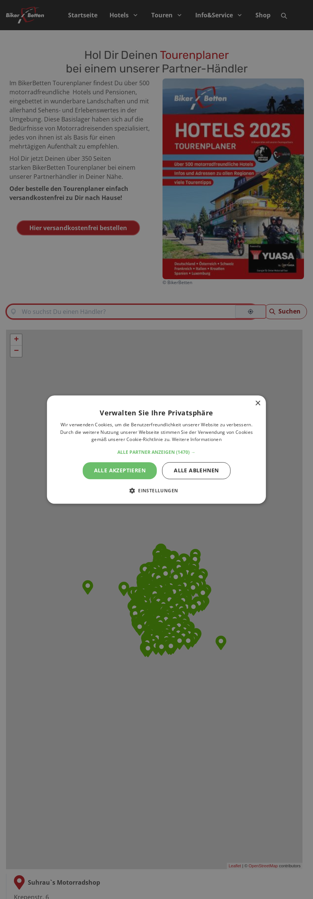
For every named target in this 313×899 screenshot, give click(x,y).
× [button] (257, 403)
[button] (156, 452)
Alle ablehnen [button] (196, 470)
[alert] (156, 449)
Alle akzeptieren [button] (120, 470)
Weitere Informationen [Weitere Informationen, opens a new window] (197, 439)
